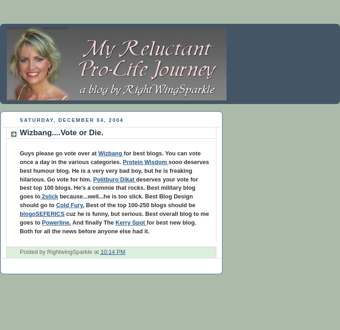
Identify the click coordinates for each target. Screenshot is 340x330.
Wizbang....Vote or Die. (61, 132)
